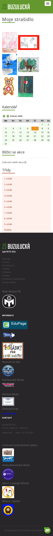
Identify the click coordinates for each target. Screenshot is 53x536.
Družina (7, 229)
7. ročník (8, 212)
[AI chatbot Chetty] (47, 530)
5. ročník (8, 201)
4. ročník (8, 195)
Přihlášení (6, 272)
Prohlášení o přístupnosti (13, 279)
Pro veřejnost (8, 265)
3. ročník (8, 190)
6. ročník (8, 207)
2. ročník (8, 184)
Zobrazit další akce (14, 162)
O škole (5, 262)
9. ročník (8, 224)
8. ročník (8, 218)
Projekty (6, 275)
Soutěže (6, 268)
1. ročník (8, 178)
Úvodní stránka (9, 282)
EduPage (6, 258)
